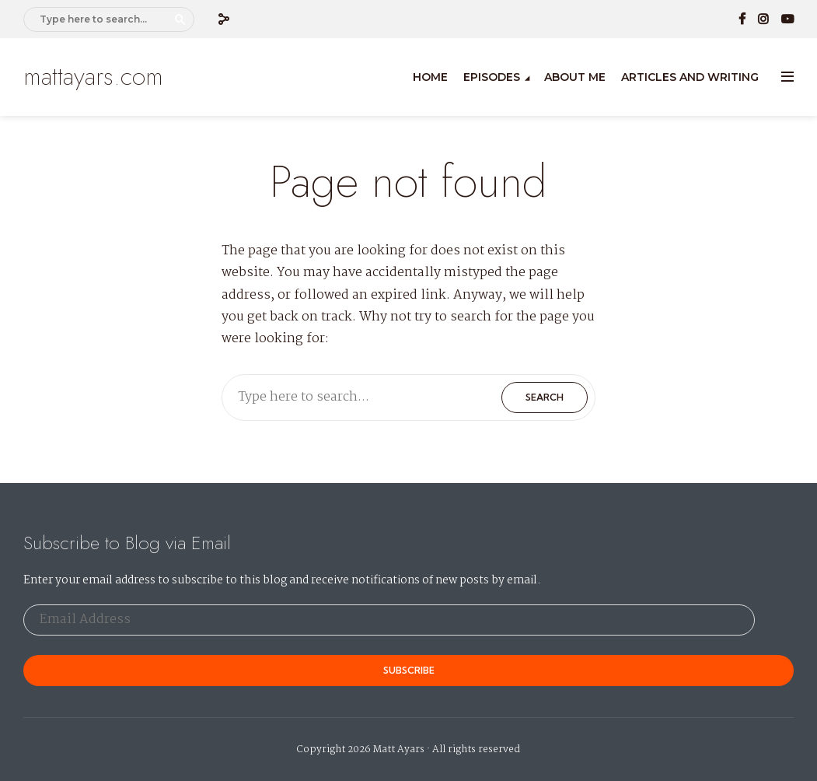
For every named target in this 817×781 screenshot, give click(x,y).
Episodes (491, 77)
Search (180, 19)
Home (430, 77)
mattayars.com (93, 76)
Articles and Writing (690, 77)
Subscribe (409, 670)
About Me (575, 77)
